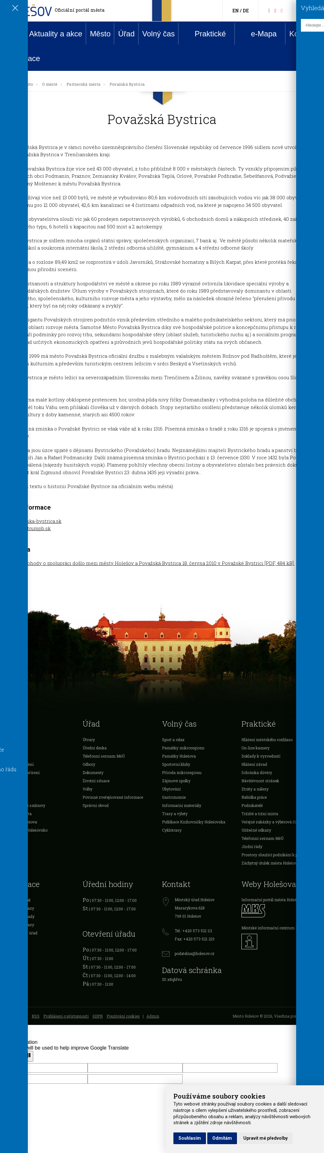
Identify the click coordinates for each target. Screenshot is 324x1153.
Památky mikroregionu (183, 747)
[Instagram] (281, 10)
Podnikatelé (13, 780)
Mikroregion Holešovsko (25, 830)
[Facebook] (268, 10)
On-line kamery (255, 747)
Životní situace (96, 780)
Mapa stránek (15, 1016)
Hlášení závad (254, 764)
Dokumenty (93, 772)
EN (235, 11)
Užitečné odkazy (256, 830)
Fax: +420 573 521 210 (195, 938)
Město (100, 33)
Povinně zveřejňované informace (113, 797)
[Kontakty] (305, 11)
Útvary (89, 739)
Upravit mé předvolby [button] (265, 1138)
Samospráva (14, 739)
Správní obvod (96, 805)
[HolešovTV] (275, 10)
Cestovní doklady (18, 916)
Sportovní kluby (176, 764)
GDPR (97, 1016)
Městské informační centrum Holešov (275, 927)
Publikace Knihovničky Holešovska (193, 821)
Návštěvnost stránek (260, 780)
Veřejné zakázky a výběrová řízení (272, 821)
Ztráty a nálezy (255, 788)
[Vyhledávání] (315, 11)
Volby (87, 788)
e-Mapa (259, 34)
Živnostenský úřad (20, 932)
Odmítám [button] (222, 1138)
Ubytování (171, 788)
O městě (49, 84)
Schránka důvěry (256, 772)
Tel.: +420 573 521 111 (193, 930)
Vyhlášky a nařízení (21, 772)
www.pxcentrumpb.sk (25, 528)
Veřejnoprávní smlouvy (24, 805)
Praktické (205, 33)
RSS (36, 1016)
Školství (10, 756)
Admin (152, 1016)
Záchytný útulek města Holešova (270, 862)
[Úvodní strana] (11, 84)
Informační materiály (181, 805)
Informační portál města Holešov (271, 899)
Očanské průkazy (18, 908)
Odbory (89, 764)
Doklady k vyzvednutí (260, 756)
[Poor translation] (23, 1056)
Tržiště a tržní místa (259, 813)
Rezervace (22, 58)
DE (246, 11)
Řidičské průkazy (18, 924)
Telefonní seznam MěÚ (104, 756)
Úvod (13, 33)
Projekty (10, 797)
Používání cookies (123, 1016)
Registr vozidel (16, 899)
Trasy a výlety (175, 813)
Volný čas (158, 33)
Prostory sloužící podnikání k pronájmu (277, 854)
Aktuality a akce (55, 33)
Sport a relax (173, 739)
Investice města (17, 813)
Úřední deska (95, 747)
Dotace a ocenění (18, 764)
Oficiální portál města (79, 10)
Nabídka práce (254, 797)
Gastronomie (174, 797)
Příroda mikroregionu (182, 772)
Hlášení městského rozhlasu (267, 739)
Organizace (13, 788)
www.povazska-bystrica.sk (30, 521)
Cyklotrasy (172, 830)
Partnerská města (83, 84)
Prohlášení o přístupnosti (66, 1016)
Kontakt (302, 33)
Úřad (126, 33)
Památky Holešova (179, 756)
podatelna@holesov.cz (195, 953)
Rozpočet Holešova (20, 821)
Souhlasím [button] (189, 1138)
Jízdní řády (251, 846)
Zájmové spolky (176, 780)
